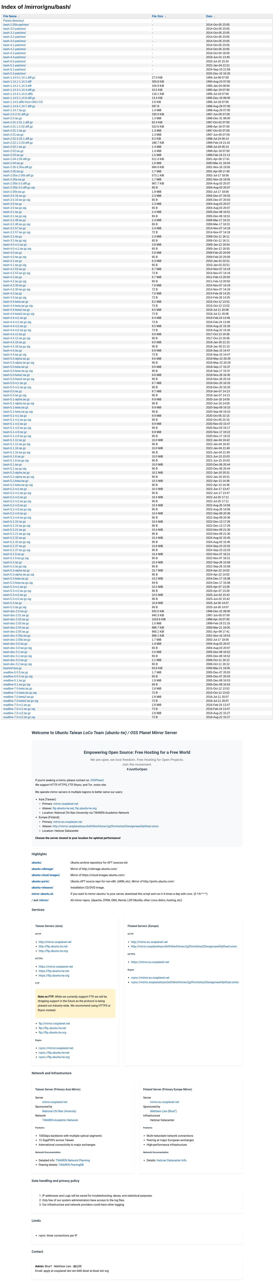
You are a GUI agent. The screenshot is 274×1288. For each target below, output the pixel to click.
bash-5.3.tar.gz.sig (14, 607)
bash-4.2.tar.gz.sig (14, 281)
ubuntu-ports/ (40, 881)
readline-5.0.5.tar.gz (15, 672)
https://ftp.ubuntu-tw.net (54, 971)
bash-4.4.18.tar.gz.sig (16, 346)
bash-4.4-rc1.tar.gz (15, 317)
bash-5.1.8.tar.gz (13, 456)
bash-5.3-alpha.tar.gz (16, 570)
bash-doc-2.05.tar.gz (16, 631)
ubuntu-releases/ (42, 887)
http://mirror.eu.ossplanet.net (149, 942)
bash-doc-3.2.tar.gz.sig (17, 664)
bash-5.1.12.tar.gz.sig (16, 444)
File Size (157, 16)
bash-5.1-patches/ (14, 65)
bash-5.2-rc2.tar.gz (15, 497)
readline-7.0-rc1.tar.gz (17, 704)
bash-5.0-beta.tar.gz (15, 366)
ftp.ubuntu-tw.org (86, 808)
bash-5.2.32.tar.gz (14, 537)
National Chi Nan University (59, 1111)
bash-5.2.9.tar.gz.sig (16, 558)
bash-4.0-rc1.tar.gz (15, 244)
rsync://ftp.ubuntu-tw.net (54, 1052)
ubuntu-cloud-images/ (46, 875)
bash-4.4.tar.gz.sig (14, 354)
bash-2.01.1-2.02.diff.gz (18, 126)
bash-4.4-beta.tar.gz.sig (18, 305)
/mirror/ (44, 900)
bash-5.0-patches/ (14, 61)
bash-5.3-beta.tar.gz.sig (18, 582)
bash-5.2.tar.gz (12, 562)
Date (209, 16)
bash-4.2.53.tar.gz (14, 269)
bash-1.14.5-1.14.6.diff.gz (19, 97)
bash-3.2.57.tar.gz (14, 228)
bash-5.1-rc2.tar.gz (15, 423)
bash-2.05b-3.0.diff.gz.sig (19, 187)
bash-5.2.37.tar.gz (14, 546)
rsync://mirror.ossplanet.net (56, 1048)
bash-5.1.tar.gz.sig (14, 468)
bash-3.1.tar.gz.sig (14, 216)
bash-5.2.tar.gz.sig (14, 566)
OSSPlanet (97, 780)
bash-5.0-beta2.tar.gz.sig (18, 379)
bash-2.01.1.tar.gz (14, 130)
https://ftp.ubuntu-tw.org (54, 975)
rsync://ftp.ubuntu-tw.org (54, 1057)
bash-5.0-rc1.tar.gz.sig (17, 387)
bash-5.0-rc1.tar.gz (15, 383)
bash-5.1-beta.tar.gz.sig (18, 411)
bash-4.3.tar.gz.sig (14, 297)
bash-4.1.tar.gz (12, 260)
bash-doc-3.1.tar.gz (15, 651)
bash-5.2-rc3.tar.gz (15, 505)
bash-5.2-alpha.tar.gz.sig (18, 476)
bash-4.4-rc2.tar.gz (15, 326)
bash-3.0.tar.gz (12, 203)
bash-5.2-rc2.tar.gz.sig (17, 501)
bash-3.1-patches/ (14, 32)
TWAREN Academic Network (60, 1120)
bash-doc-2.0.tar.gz (15, 611)
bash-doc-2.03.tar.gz (16, 623)
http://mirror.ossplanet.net (55, 942)
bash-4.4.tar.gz (12, 350)
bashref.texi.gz (12, 668)
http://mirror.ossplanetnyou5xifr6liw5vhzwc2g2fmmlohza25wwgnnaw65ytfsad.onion (106, 826)
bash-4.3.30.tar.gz (14, 285)
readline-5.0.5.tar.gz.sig (17, 676)
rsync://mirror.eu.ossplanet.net (150, 977)
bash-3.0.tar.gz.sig (14, 207)
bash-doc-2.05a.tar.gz (17, 635)
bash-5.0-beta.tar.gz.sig (18, 370)
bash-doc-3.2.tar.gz (15, 660)
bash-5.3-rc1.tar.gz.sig (17, 590)
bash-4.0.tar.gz (12, 252)
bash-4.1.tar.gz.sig (14, 265)
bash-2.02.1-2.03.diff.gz (18, 142)
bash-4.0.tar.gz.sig (14, 256)
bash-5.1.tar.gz (12, 464)
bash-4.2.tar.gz (12, 277)
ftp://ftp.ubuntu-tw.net (52, 1028)
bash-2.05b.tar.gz (14, 191)
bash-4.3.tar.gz (12, 293)
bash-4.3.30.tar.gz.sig (16, 289)
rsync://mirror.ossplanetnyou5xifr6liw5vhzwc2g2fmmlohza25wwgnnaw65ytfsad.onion (185, 982)
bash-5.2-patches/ (14, 69)
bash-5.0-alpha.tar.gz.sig (18, 362)
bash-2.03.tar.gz (13, 155)
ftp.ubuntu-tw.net (63, 808)
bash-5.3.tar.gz (12, 602)
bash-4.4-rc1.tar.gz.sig (17, 322)
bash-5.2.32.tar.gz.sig (16, 542)
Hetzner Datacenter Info (171, 1160)
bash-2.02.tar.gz (13, 150)
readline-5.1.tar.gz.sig (16, 684)
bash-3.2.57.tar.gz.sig (16, 232)
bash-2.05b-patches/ (16, 24)
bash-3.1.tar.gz (12, 211)
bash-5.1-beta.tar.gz (15, 407)
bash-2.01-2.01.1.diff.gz (18, 122)
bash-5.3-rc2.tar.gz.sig (17, 598)
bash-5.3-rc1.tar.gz (15, 586)
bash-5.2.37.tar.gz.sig (16, 550)
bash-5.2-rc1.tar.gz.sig (17, 493)
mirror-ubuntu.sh (42, 894)
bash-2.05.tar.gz (13, 171)
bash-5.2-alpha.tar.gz (16, 472)
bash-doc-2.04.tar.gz (16, 627)
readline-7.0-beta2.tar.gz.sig (20, 700)
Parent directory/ (13, 20)
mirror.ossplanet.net (65, 803)
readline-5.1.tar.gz (14, 680)
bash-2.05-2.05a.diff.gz (17, 167)
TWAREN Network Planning (73, 1160)
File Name (10, 16)
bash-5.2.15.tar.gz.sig (16, 525)
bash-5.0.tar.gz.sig (14, 395)
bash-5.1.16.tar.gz (14, 448)
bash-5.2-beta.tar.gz (15, 480)
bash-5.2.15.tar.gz (14, 521)
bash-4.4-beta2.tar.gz (16, 309)
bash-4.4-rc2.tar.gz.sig (17, 330)
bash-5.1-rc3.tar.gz (15, 432)
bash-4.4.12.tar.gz (14, 334)
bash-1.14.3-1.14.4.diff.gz (19, 89)
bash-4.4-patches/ (14, 57)
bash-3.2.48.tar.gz (14, 220)
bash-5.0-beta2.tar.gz (16, 374)
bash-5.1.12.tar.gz (14, 440)
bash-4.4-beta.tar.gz (15, 301)
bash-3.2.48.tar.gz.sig (16, 224)
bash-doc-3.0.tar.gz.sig (17, 647)
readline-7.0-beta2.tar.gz (18, 696)
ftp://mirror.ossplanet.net (54, 1023)
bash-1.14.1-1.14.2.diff (17, 81)
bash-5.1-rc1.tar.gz (15, 415)
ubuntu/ (37, 862)
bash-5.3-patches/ (14, 73)
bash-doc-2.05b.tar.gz (17, 639)
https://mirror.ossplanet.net (56, 966)
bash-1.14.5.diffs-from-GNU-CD (23, 101)
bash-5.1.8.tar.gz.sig (16, 460)
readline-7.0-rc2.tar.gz (17, 713)
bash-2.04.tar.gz (13, 163)
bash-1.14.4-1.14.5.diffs (18, 93)
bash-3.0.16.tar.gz (14, 195)
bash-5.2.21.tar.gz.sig (16, 533)
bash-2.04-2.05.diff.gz (16, 159)
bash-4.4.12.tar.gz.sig (16, 338)
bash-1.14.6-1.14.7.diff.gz (19, 106)
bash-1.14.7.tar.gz (14, 110)
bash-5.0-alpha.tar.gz (16, 358)
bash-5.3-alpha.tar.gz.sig (18, 574)
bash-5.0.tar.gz (12, 391)
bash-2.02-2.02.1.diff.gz (18, 138)
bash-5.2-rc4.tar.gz (15, 513)
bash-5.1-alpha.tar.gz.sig (18, 403)
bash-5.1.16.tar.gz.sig (16, 452)
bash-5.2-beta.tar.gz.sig (18, 484)
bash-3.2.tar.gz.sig (14, 240)
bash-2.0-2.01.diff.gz (16, 114)
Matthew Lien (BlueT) (163, 1111)
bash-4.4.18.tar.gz (14, 342)
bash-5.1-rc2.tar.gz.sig (17, 427)
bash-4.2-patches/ (14, 49)
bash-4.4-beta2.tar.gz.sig (18, 313)
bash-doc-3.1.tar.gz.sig (17, 656)
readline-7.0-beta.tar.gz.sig (20, 692)
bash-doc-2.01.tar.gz (16, 615)
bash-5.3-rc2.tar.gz (15, 594)
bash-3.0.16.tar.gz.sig (16, 199)
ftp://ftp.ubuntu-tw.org (52, 1032)
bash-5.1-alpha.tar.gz (16, 399)
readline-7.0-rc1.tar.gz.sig (19, 708)
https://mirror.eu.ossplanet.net (150, 962)
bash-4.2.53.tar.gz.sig (16, 273)
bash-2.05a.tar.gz (14, 179)
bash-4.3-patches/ (14, 53)
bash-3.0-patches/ (14, 28)
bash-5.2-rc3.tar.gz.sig (17, 509)
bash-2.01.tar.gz (13, 134)
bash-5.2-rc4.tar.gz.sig (17, 517)
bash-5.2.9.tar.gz (13, 554)
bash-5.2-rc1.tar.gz (15, 488)
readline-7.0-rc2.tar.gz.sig (19, 717)
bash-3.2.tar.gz (12, 236)
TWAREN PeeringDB (71, 1164)
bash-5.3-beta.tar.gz (15, 578)
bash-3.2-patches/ (14, 36)
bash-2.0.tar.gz (12, 118)
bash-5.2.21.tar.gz (14, 529)
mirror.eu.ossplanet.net (67, 822)
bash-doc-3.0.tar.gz (15, 643)
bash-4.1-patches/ (14, 45)
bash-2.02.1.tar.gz (14, 146)
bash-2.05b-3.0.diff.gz (16, 183)
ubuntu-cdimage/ (43, 869)
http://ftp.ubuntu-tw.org (53, 951)
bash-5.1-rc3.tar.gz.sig (17, 436)
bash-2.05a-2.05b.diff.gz (18, 175)
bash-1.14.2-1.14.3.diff (17, 85)
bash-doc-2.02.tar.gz (16, 619)
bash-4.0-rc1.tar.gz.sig (17, 248)
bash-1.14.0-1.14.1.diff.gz (19, 77)
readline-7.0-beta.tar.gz (17, 688)
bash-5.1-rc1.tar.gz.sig (17, 419)
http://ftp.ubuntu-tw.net (53, 946)
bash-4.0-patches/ (14, 41)
